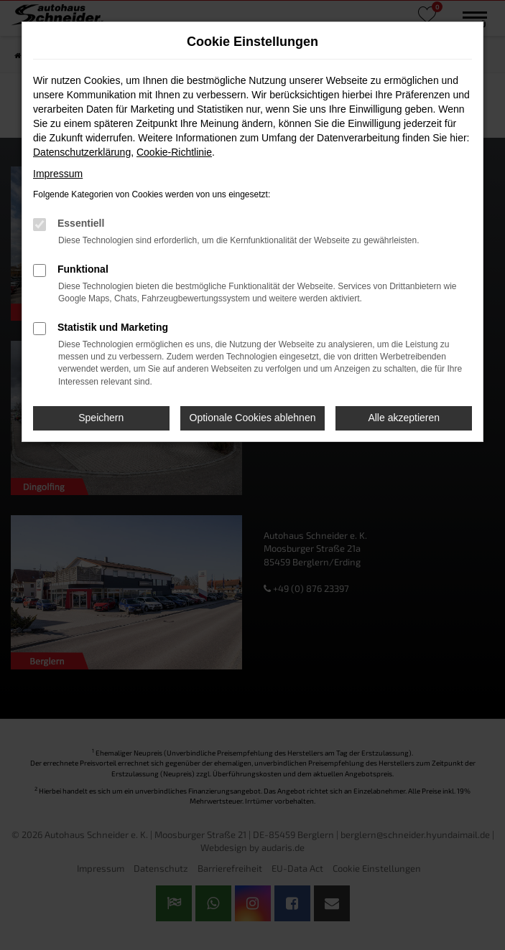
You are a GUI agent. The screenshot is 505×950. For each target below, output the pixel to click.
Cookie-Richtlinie (174, 152)
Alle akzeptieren (404, 417)
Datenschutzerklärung (82, 152)
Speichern (101, 417)
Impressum (58, 173)
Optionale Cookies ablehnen (253, 417)
